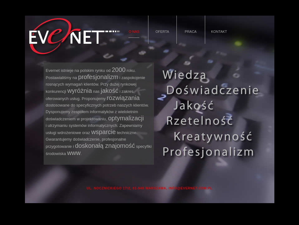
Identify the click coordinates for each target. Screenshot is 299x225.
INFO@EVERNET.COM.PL (190, 188)
